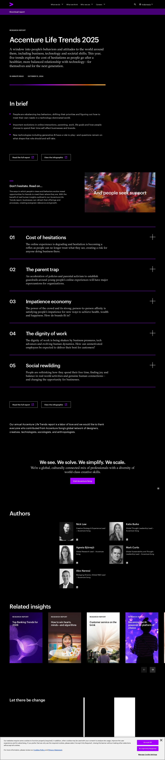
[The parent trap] (82, 275)
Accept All (148, 742)
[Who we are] (87, 4)
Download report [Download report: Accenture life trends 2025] (17, 11)
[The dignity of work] (82, 339)
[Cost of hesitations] (82, 243)
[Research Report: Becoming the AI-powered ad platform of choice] (141, 637)
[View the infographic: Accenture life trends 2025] (56, 157)
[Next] (152, 670)
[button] (82, 481)
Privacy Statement (55, 750)
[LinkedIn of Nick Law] (77, 539)
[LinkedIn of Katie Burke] (127, 539)
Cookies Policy (39, 750)
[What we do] (57, 4)
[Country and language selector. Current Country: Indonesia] (146, 4)
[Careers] (100, 4)
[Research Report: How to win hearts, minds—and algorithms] (64, 637)
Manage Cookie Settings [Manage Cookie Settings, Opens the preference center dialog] (147, 754)
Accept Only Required (147, 748)
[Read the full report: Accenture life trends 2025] (24, 157)
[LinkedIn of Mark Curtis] (127, 563)
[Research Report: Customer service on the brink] (103, 637)
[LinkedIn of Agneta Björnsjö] (77, 563)
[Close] (161, 740)
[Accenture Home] (17, 4)
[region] (82, 748)
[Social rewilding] (82, 371)
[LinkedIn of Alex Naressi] (77, 587)
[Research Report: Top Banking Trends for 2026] (26, 637)
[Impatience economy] (82, 307)
